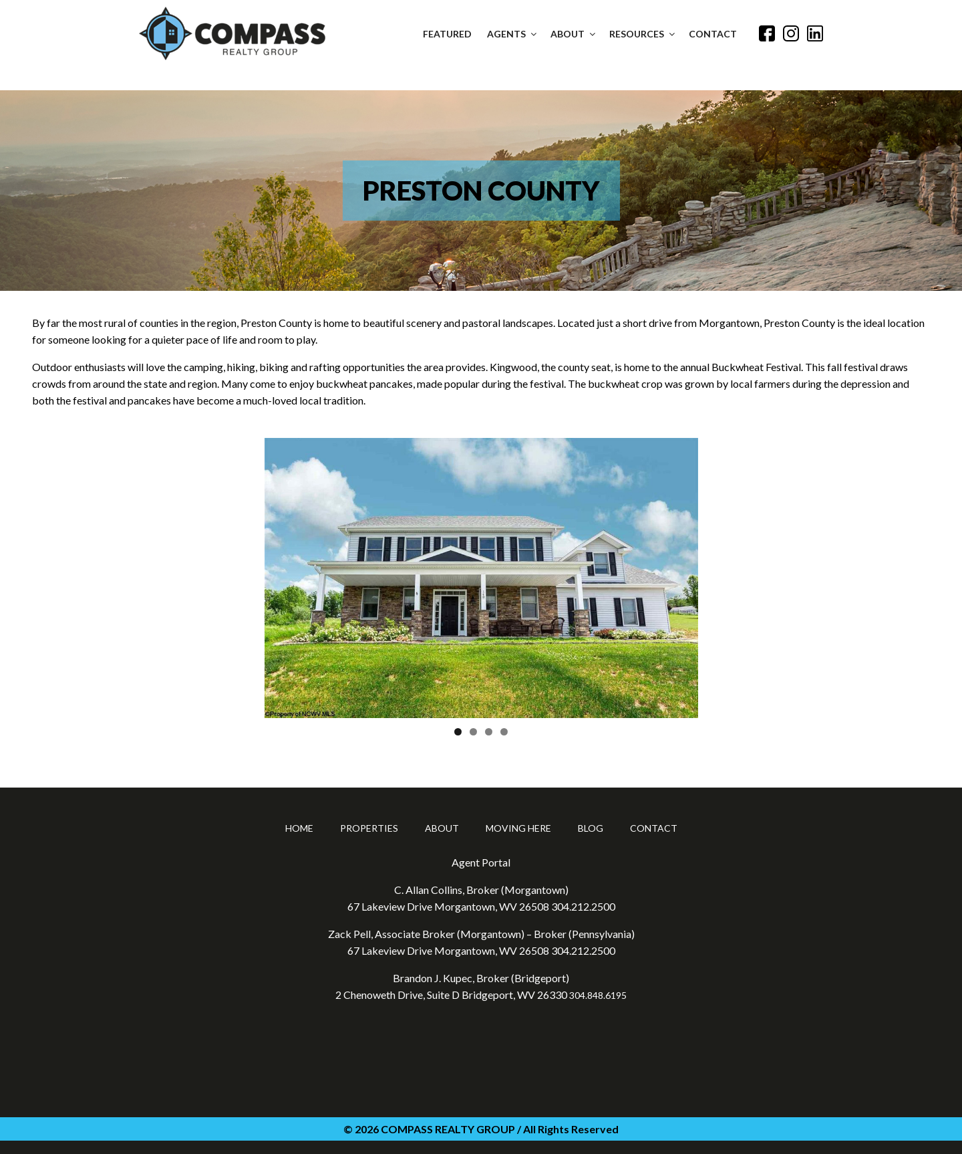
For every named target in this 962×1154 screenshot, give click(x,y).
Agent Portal (481, 862)
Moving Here (518, 828)
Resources (643, 33)
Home (299, 828)
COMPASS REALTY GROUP (448, 1129)
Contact (713, 33)
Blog (590, 828)
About (573, 33)
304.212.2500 (583, 906)
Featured (447, 33)
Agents (512, 33)
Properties (369, 828)
